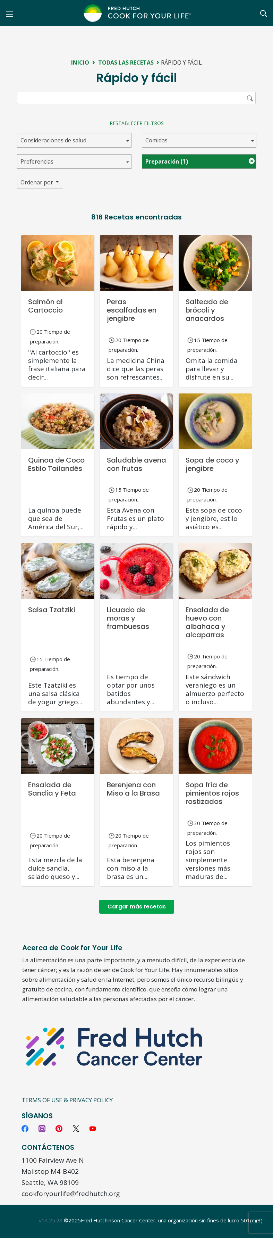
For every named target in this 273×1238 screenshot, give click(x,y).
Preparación (166, 161)
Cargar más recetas (137, 907)
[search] (136, 98)
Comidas (156, 140)
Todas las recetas (126, 62)
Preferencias (36, 161)
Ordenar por (37, 182)
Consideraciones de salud (53, 140)
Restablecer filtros (137, 123)
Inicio (80, 62)
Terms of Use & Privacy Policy (67, 1100)
